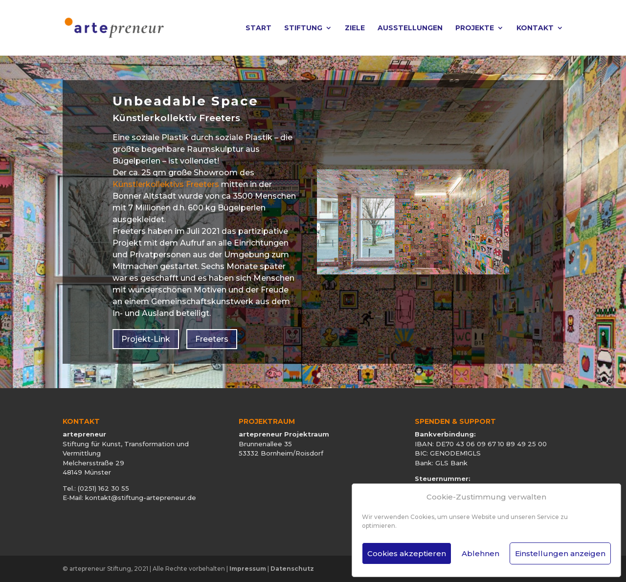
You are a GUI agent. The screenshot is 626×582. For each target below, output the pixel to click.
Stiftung (303, 28)
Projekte (474, 28)
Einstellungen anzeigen (560, 553)
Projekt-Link (145, 339)
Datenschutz (292, 568)
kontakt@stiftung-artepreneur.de (140, 497)
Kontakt (535, 28)
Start (258, 28)
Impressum (247, 568)
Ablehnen (480, 553)
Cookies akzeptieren (406, 553)
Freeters (211, 339)
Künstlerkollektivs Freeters (165, 184)
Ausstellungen (410, 28)
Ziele (355, 28)
